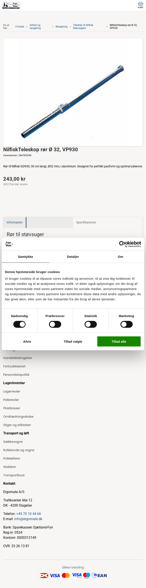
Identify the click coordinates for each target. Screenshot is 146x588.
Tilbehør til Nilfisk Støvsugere (83, 27)
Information (15, 222)
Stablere (9, 467)
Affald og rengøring (35, 27)
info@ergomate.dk (28, 519)
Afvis (27, 341)
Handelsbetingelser (17, 358)
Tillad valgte (73, 341)
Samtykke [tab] (25, 256)
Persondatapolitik (16, 375)
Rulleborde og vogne (18, 450)
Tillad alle (119, 341)
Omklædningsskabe (18, 416)
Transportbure (14, 475)
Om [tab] (120, 256)
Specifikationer (86, 222)
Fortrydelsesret (14, 366)
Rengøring (61, 26)
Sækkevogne (13, 442)
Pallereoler (11, 400)
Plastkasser (11, 408)
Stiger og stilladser (17, 425)
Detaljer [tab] (73, 256)
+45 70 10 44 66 (28, 514)
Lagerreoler (11, 391)
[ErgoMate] (11, 5)
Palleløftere (11, 458)
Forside (19, 26)
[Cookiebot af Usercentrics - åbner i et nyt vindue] (122, 244)
